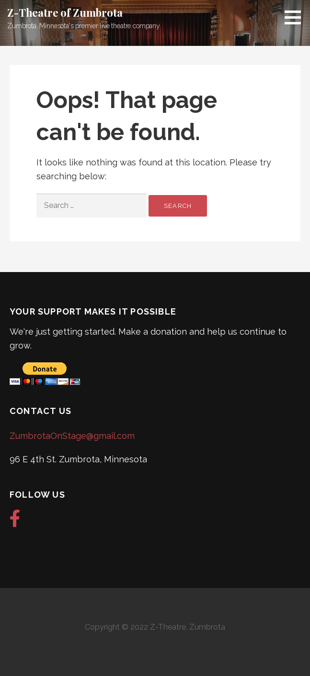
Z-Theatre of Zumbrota (65, 12)
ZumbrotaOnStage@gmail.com (72, 436)
